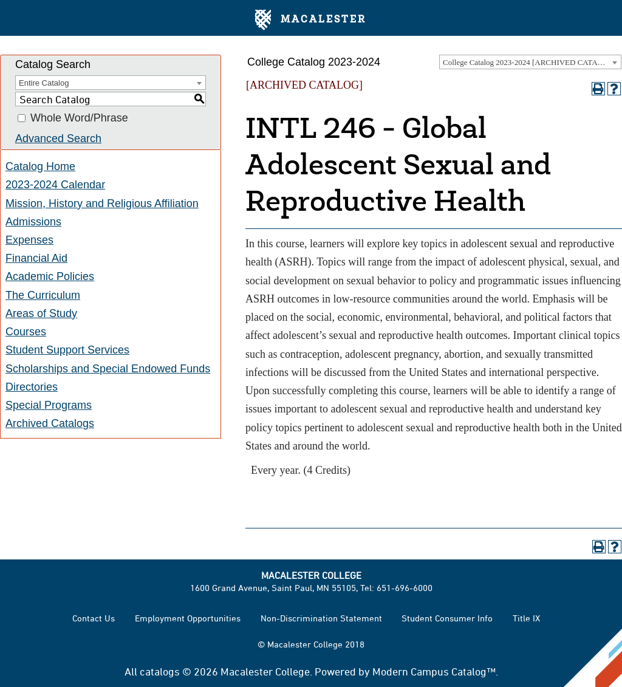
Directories (31, 387)
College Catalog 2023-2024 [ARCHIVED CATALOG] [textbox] (530, 62)
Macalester (310, 20)
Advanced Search (58, 138)
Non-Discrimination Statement (321, 618)
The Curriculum (42, 295)
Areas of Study (41, 313)
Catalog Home (40, 166)
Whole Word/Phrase (79, 118)
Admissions (33, 222)
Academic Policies (49, 276)
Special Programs (48, 405)
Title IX (526, 618)
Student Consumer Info (447, 618)
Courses (25, 332)
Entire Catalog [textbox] (44, 82)
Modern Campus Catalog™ (434, 671)
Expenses (29, 240)
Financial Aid (36, 258)
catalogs (160, 671)
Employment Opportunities (188, 618)
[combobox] (530, 62)
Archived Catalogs (49, 423)
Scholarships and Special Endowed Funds (107, 369)
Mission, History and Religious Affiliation (102, 203)
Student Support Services (67, 350)
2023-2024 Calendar (55, 185)
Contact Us (93, 618)
